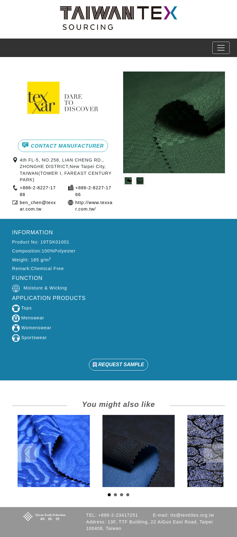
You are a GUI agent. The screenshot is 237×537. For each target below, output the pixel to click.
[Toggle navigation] (221, 48)
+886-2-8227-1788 (38, 191)
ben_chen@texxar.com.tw (38, 206)
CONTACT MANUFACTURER (63, 145)
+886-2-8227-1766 (93, 191)
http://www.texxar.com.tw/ (94, 206)
